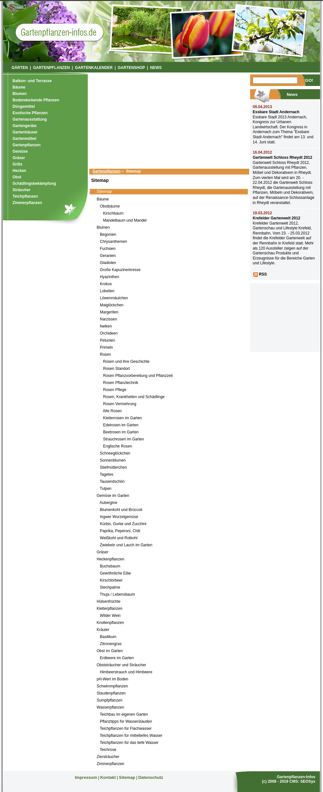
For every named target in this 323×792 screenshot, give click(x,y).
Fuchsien (108, 248)
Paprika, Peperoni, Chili (120, 531)
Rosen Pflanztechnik (120, 382)
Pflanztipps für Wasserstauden (126, 721)
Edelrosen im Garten (120, 425)
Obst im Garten (110, 651)
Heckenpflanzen (110, 559)
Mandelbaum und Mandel (124, 220)
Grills (17, 164)
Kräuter (103, 629)
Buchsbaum (110, 566)
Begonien (108, 234)
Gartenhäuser (25, 132)
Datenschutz (150, 777)
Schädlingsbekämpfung (34, 183)
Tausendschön (112, 481)
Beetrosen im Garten (121, 432)
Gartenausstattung (30, 119)
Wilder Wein (110, 615)
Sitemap (127, 777)
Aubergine (108, 502)
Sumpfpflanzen (109, 700)
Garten (59, 32)
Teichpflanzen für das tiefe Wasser (129, 742)
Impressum (86, 777)
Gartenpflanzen (106, 171)
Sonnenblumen (113, 460)
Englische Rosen (117, 446)
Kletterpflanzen (109, 608)
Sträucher (22, 190)
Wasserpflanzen (110, 707)
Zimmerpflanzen (110, 764)
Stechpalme (110, 587)
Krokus (106, 284)
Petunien (107, 340)
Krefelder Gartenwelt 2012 (276, 218)
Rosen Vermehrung (119, 404)
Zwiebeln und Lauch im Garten (126, 545)
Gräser (103, 552)
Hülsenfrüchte (108, 601)
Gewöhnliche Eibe (115, 573)
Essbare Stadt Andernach (276, 112)
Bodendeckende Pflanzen (36, 100)
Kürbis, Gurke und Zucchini (123, 524)
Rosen (105, 354)
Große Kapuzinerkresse (120, 270)
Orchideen (109, 333)
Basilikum (108, 636)
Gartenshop (131, 67)
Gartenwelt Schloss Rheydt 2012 (282, 157)
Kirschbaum (113, 213)
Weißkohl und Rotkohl (118, 538)
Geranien (108, 255)
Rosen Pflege (114, 389)
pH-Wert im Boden (112, 679)
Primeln (106, 347)
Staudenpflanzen (111, 693)
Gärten (20, 67)
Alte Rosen (112, 411)
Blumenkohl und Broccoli (121, 509)
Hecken (19, 170)
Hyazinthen (109, 277)
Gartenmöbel (24, 138)
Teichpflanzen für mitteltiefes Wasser (131, 735)
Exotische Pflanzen (30, 113)
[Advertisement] (169, 119)
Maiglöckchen (111, 305)
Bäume (103, 199)
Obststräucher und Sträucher (121, 665)
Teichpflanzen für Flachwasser (126, 728)
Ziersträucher (108, 756)
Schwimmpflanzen (112, 686)
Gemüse (20, 151)
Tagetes (106, 474)
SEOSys (307, 781)
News (156, 67)
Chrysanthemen (113, 241)
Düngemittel (24, 106)
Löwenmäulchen (114, 298)
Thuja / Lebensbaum (117, 594)
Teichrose (108, 749)
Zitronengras (110, 644)
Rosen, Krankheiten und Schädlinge (133, 397)
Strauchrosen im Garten (123, 439)
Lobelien (107, 291)
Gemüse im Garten (113, 495)
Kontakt (108, 777)
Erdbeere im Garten (117, 658)
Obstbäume (110, 206)
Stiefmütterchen (113, 467)
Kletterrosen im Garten (122, 418)
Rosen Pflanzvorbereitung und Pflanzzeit (138, 375)
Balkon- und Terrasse (32, 81)
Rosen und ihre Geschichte (126, 361)
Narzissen (108, 319)
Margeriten (109, 312)
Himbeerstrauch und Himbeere (126, 672)
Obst (17, 177)
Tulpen (105, 488)
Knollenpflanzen (110, 622)
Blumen (103, 227)
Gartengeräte (25, 125)
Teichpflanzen (25, 196)
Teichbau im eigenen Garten (124, 714)
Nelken (106, 326)
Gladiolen (108, 262)
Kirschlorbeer (111, 580)
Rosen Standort (116, 368)
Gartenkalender (93, 67)
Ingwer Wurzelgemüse (119, 517)
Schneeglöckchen (115, 453)
